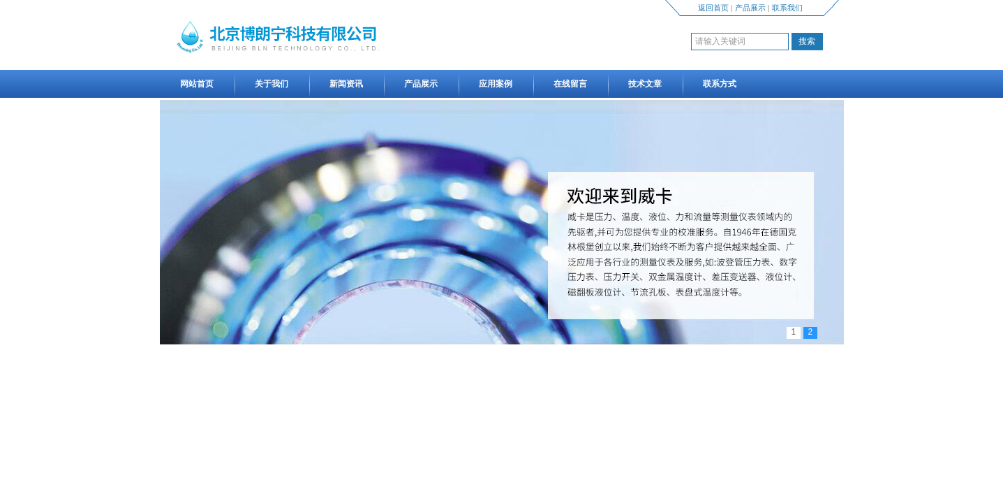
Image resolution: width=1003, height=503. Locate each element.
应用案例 (495, 84)
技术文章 (645, 84)
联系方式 (719, 84)
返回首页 (713, 7)
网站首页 (197, 84)
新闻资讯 (346, 84)
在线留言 (570, 84)
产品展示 (750, 7)
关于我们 (271, 84)
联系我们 (787, 7)
